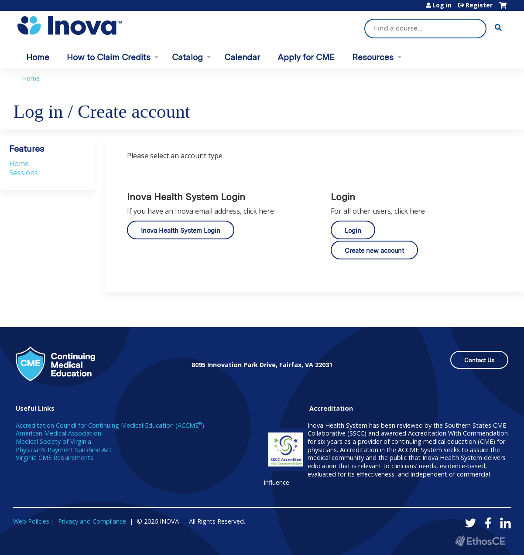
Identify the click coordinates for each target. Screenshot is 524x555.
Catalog (187, 57)
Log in (442, 5)
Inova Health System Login (180, 230)
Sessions (23, 172)
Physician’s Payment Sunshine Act (64, 450)
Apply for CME (306, 57)
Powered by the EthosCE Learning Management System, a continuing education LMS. (480, 541)
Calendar (242, 57)
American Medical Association (58, 433)
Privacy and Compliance (92, 521)
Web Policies (31, 521)
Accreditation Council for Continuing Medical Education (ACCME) (110, 425)
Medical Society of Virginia (53, 441)
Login (353, 230)
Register (479, 5)
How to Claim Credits (109, 57)
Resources (373, 57)
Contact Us (479, 360)
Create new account (374, 250)
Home (37, 57)
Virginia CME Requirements (54, 457)
